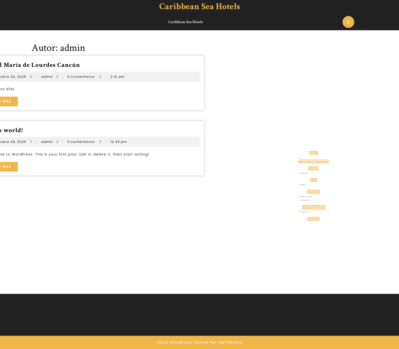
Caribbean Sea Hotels (199, 6)
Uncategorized (307, 200)
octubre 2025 (307, 182)
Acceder (306, 190)
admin (20, 76)
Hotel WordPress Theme (183, 342)
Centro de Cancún (308, 197)
